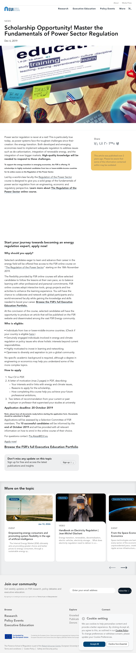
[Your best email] (92, 590)
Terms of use (41, 596)
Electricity (62, 498)
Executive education (84, 9)
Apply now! (10, 442)
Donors (73, 623)
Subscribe (124, 591)
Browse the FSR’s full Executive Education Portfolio (41, 447)
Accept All (94, 644)
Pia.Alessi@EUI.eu (38, 436)
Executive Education (19, 625)
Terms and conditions (12, 649)
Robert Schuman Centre (51, 646)
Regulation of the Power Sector (55, 177)
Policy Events (107, 9)
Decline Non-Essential (118, 644)
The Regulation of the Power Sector (25, 267)
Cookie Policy (29, 649)
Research (63, 9)
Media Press (127, 3)
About (116, 3)
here (31, 334)
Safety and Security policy (47, 649)
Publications (75, 619)
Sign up (68, 462)
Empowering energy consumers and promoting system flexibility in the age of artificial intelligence (29, 536)
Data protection (52, 596)
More (122, 9)
